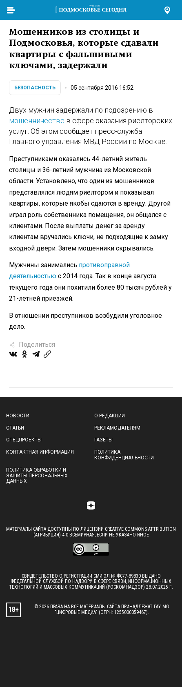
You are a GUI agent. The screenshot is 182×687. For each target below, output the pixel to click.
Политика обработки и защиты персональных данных (37, 475)
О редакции (109, 416)
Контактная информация (40, 452)
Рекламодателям (117, 428)
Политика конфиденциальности (124, 455)
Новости (17, 416)
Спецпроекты (24, 440)
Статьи (15, 428)
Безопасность (34, 88)
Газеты (103, 440)
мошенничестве (36, 120)
